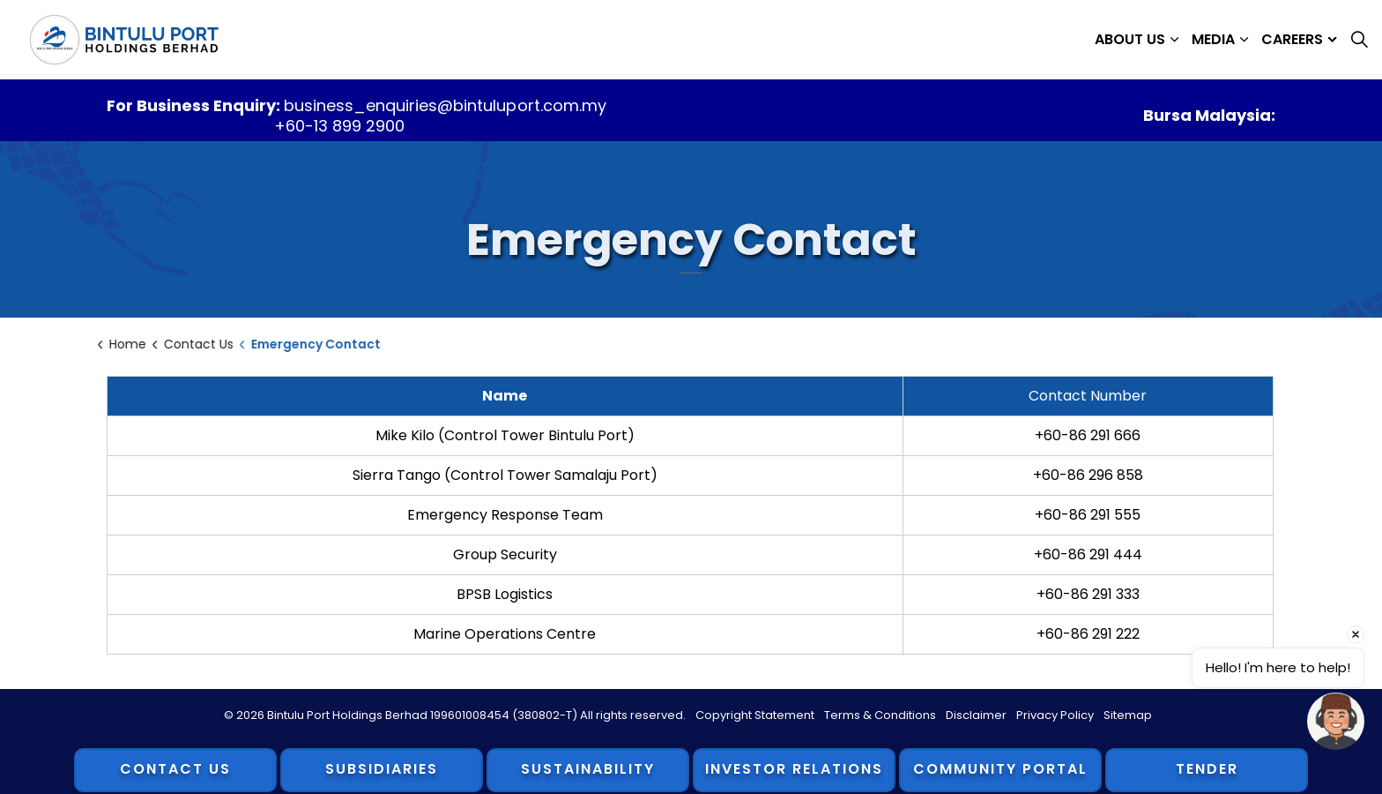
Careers (1292, 39)
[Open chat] (1335, 721)
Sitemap (1127, 715)
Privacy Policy (1055, 715)
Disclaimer (976, 715)
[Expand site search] (1359, 40)
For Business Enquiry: (195, 105)
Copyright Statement (754, 715)
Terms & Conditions (880, 715)
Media (1213, 39)
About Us (1130, 39)
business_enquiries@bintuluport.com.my (445, 105)
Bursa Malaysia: (1209, 115)
